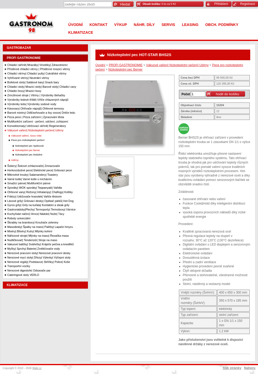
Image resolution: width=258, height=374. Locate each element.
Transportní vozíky (18, 266)
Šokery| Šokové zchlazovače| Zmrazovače (33, 165)
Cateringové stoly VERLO (23, 274)
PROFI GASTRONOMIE (24, 58)
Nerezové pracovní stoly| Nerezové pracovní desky (38, 253)
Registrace (247, 4)
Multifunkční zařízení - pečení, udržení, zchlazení (37, 121)
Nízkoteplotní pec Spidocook (29, 146)
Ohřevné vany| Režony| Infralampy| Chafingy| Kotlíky (40, 192)
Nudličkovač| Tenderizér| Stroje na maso (32, 240)
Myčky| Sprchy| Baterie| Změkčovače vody (33, 248)
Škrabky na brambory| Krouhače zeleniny (32, 222)
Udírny (15, 160)
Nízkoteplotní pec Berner (27, 150)
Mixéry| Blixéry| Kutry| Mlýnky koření (29, 231)
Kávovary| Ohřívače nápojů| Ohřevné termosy (35, 108)
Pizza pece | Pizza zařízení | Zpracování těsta (35, 117)
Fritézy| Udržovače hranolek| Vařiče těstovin (34, 196)
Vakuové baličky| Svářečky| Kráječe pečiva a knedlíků (40, 244)
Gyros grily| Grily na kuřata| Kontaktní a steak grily (38, 205)
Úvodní (100, 65)
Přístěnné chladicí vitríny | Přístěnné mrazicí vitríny (38, 69)
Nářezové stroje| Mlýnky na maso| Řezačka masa (38, 235)
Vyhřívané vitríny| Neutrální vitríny (28, 77)
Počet (186, 94)
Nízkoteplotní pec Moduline (28, 154)
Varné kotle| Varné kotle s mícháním (29, 179)
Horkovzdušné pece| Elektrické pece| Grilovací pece (39, 170)
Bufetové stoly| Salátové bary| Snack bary (33, 82)
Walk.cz (37, 368)
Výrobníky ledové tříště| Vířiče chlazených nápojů (37, 99)
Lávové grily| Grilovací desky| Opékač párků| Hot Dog (40, 200)
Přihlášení (221, 4)
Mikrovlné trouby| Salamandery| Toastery (32, 174)
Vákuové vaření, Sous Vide (26, 135)
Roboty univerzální (18, 218)
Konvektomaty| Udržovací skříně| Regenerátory (36, 125)
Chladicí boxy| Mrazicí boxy (24, 90)
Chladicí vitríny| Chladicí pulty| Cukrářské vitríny (36, 73)
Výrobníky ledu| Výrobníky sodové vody (31, 104)
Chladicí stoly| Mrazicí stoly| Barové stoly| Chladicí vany (41, 86)
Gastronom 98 (32, 24)
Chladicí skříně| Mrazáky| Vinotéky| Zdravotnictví (37, 64)
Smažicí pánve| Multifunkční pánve (29, 183)
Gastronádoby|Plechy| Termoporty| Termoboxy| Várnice (41, 209)
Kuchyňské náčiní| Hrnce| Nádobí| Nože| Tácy (35, 213)
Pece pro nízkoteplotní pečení (28, 140)
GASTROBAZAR (19, 48)
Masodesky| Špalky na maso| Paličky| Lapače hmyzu (40, 226)
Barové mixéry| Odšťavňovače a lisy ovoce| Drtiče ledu (41, 112)
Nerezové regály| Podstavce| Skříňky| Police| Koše (38, 261)
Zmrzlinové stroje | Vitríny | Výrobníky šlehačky (36, 95)
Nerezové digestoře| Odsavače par (29, 270)
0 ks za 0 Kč (159, 4)
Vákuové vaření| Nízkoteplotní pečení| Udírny (35, 130)
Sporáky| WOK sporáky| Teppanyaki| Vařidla (34, 187)
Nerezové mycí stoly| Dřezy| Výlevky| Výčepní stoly (39, 257)
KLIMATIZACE (17, 285)
